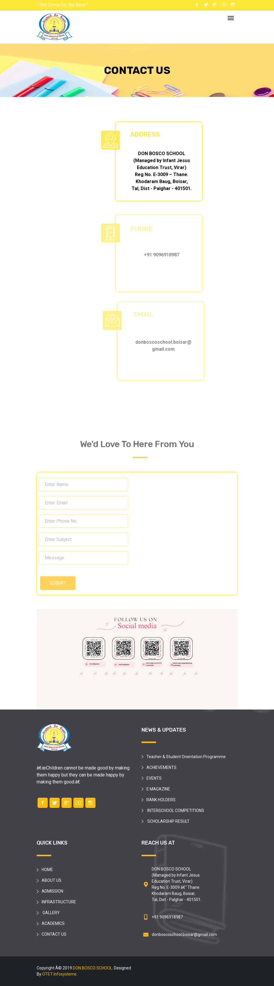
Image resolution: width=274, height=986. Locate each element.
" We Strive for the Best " (63, 5)
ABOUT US (51, 880)
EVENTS (154, 778)
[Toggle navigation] (231, 18)
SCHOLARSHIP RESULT (168, 821)
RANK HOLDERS (161, 799)
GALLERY (51, 912)
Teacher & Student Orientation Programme (186, 756)
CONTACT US (54, 934)
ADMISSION (52, 891)
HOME (47, 869)
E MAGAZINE (158, 789)
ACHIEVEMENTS (161, 767)
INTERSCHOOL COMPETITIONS (175, 810)
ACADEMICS (53, 923)
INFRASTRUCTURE (59, 902)
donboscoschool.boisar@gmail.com (184, 934)
